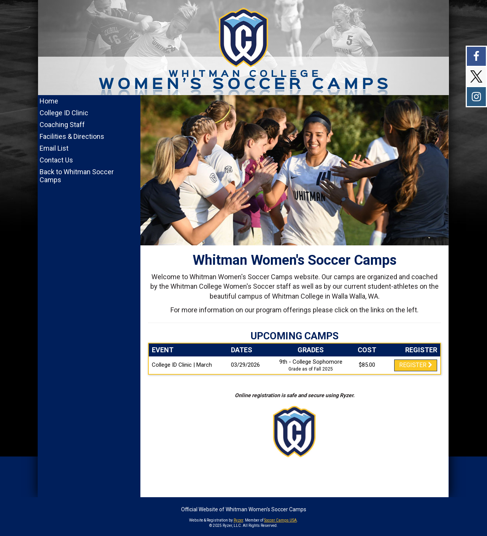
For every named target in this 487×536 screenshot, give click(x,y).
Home (49, 101)
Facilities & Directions (72, 136)
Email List (54, 148)
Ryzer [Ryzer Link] (238, 520)
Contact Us (56, 160)
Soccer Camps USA (280, 520)
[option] (294, 170)
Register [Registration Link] (415, 365)
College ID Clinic (64, 113)
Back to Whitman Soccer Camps (77, 176)
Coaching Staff (62, 125)
